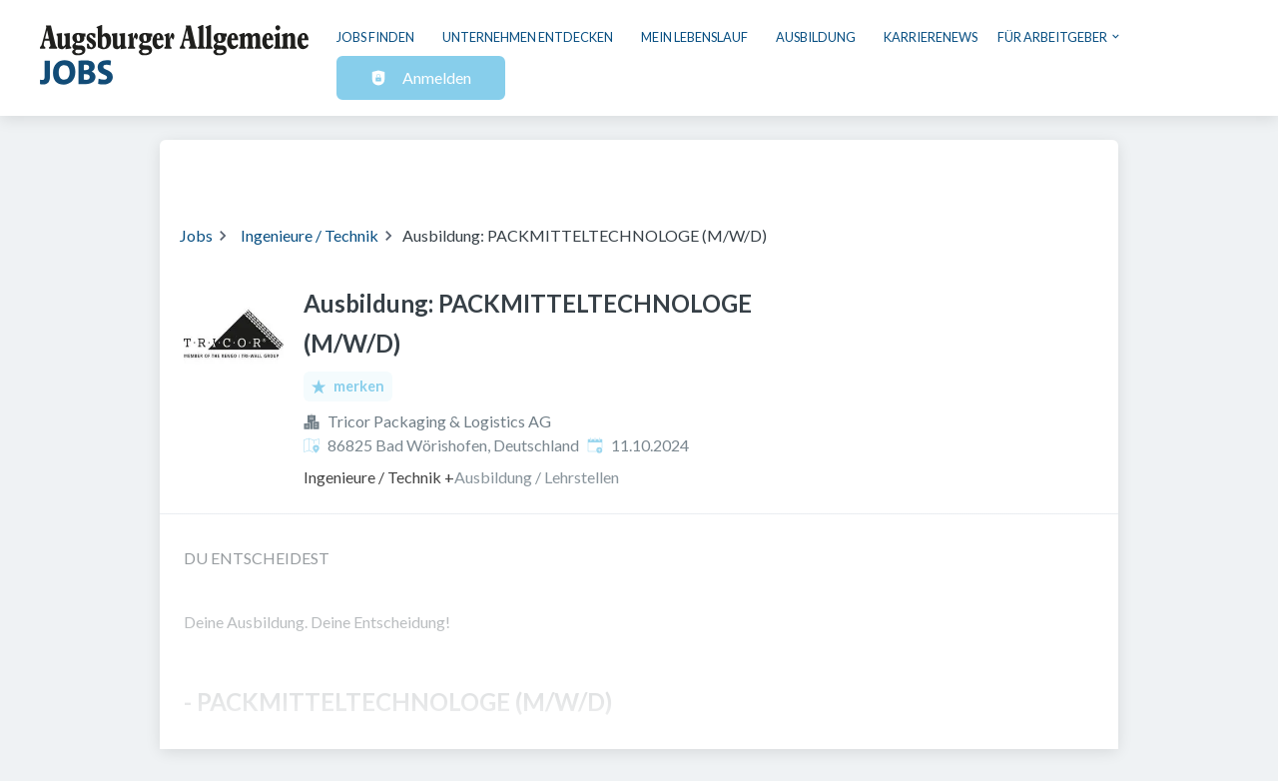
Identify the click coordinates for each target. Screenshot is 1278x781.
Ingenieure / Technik (309, 235)
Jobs (196, 235)
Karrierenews (930, 37)
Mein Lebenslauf (694, 37)
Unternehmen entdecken (527, 37)
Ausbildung (816, 37)
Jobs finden (375, 37)
